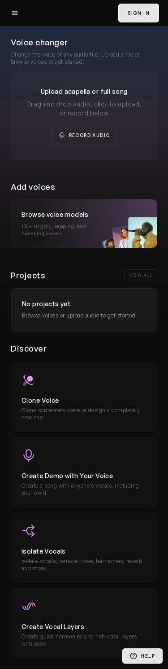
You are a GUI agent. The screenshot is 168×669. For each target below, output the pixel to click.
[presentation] (84, 116)
